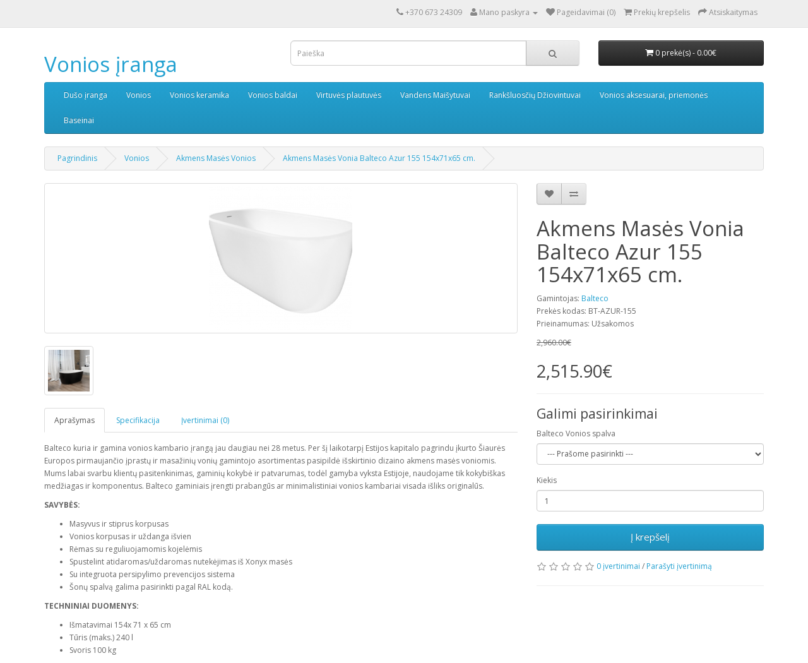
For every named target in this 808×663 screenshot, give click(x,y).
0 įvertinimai (618, 566)
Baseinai (79, 120)
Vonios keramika (199, 95)
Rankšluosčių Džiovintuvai (535, 95)
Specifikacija (138, 420)
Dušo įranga (85, 95)
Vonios (138, 95)
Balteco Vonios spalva (576, 433)
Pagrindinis (77, 158)
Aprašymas (74, 420)
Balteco (595, 298)
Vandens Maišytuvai (435, 95)
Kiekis (547, 480)
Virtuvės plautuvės (348, 95)
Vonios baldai (272, 95)
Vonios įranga (110, 64)
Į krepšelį (650, 536)
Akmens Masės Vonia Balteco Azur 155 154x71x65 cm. (379, 158)
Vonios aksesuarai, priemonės (654, 95)
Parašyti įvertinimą (679, 566)
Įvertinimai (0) (205, 420)
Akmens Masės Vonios (216, 158)
